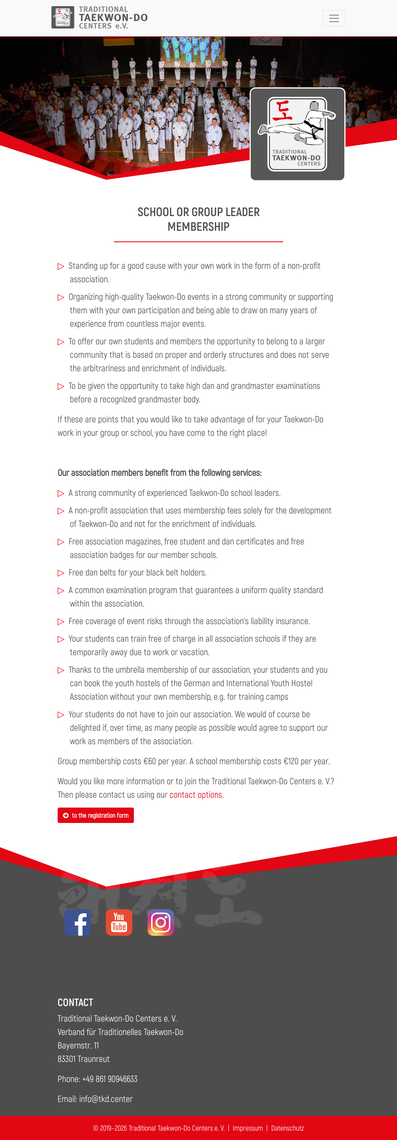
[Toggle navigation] (334, 18)
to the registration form (96, 815)
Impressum (248, 1127)
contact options (196, 794)
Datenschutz (287, 1127)
